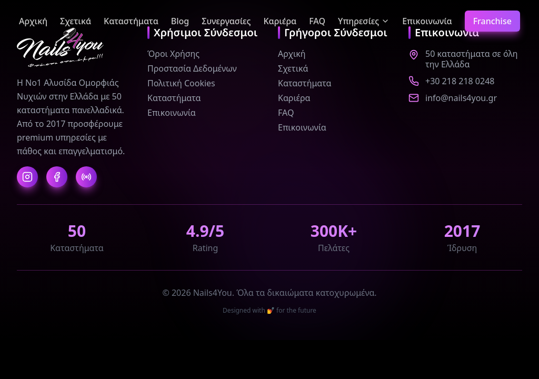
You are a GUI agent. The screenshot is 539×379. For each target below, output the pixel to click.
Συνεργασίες (226, 21)
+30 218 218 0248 (459, 81)
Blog (180, 21)
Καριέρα (279, 21)
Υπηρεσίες (364, 21)
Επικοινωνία (427, 21)
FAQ (317, 21)
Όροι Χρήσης (173, 53)
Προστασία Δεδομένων (192, 68)
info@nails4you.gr (461, 98)
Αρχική (33, 21)
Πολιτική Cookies (181, 83)
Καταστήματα (131, 21)
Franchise (492, 21)
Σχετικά (75, 21)
